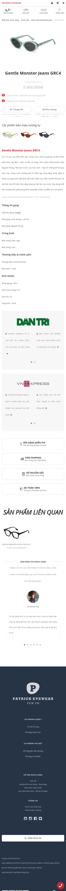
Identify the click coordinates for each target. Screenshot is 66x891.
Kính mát (26, 11)
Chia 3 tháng (49, 109)
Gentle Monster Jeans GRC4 (21, 150)
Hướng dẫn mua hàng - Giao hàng (33, 784)
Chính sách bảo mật (33, 807)
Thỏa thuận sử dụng (33, 810)
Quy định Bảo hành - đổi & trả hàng (32, 791)
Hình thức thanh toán (33, 788)
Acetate (18, 212)
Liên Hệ (33, 781)
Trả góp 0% (16, 109)
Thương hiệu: (28, 82)
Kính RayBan (8, 11)
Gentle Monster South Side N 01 (16, 544)
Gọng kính (43, 11)
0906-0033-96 (33, 838)
